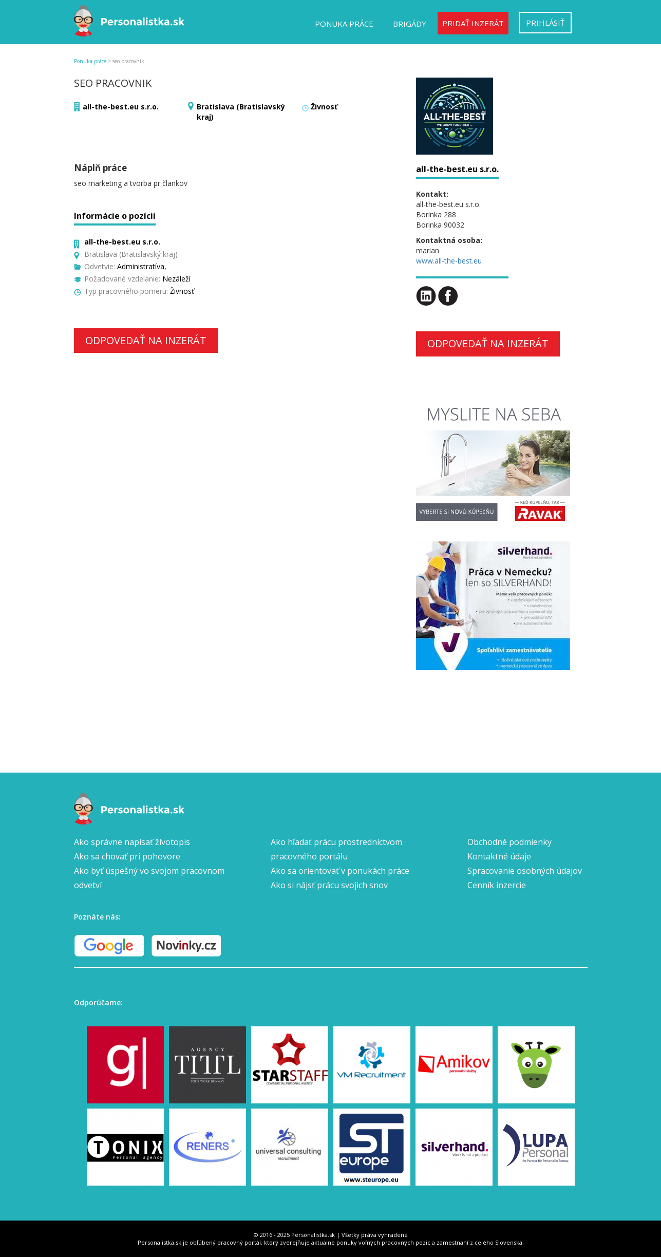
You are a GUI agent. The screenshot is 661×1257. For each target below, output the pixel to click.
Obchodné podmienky (509, 842)
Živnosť (324, 106)
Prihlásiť (545, 22)
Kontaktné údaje (499, 856)
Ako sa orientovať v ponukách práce (340, 870)
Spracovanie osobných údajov (524, 870)
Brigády (409, 23)
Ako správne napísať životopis (132, 842)
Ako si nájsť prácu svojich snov (329, 885)
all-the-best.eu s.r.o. (121, 106)
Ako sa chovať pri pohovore (127, 856)
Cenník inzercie (496, 885)
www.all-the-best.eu (449, 261)
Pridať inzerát (473, 23)
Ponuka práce (344, 23)
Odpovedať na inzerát (145, 340)
